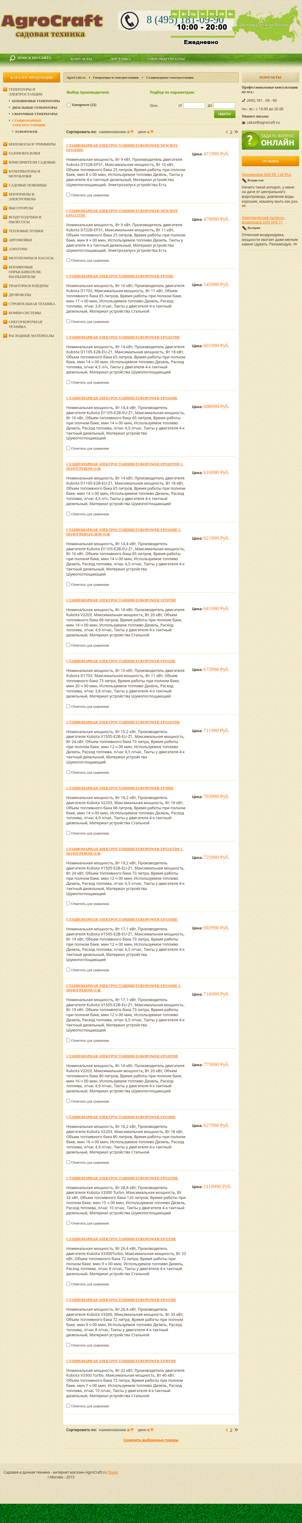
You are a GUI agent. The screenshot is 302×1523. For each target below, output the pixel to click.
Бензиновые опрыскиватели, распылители (25, 272)
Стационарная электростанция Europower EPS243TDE (123, 722)
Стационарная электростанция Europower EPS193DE (122, 919)
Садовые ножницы (28, 185)
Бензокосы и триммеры (32, 144)
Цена (154, 105)
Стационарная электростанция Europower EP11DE (119, 276)
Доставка (121, 59)
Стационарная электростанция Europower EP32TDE (121, 1239)
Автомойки (20, 240)
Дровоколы (20, 295)
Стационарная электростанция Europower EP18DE (120, 788)
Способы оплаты (166, 59)
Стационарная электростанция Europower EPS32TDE (122, 1178)
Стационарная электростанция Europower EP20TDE (121, 600)
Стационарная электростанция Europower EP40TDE (121, 1361)
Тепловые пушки (26, 231)
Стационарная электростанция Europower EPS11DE (121, 661)
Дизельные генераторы (34, 107)
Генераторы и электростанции (116, 77)
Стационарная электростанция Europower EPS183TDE (123, 337)
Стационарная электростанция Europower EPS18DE (121, 1117)
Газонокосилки (24, 153)
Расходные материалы (31, 336)
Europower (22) (84, 105)
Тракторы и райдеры (28, 286)
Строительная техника (32, 304)
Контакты (81, 59)
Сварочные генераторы (35, 114)
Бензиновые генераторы (36, 101)
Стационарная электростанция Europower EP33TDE (121, 1300)
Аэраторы (18, 249)
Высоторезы (21, 208)
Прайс (112, 1472)
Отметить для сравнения (90, 195)
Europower (26, 131)
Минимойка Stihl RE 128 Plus (266, 174)
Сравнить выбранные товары (151, 1440)
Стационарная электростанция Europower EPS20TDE (122, 1056)
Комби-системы (25, 313)
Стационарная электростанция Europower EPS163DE (122, 398)
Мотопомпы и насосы (31, 258)
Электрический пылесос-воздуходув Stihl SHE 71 (263, 220)
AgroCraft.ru (76, 77)
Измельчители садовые (32, 162)
